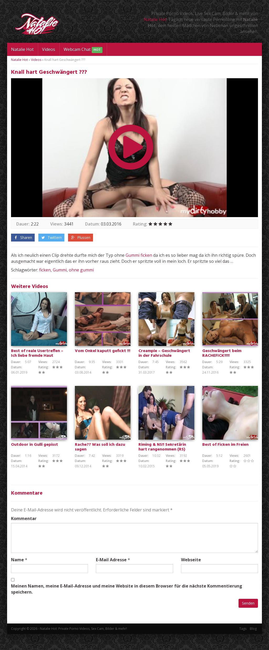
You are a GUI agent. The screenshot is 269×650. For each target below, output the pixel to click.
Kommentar (24, 534)
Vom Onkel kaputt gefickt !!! (102, 359)
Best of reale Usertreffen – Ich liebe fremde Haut (37, 361)
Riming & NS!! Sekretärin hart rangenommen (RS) (162, 463)
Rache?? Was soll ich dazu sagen (100, 463)
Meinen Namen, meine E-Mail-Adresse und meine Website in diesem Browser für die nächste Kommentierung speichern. (126, 605)
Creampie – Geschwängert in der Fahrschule (164, 361)
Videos (48, 49)
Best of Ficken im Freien (225, 460)
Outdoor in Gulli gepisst (34, 460)
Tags (242, 644)
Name (17, 576)
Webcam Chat (83, 49)
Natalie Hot (155, 19)
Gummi (132, 255)
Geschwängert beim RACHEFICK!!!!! (221, 361)
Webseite (191, 576)
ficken (146, 255)
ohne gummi (81, 270)
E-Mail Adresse (111, 576)
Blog (253, 644)
